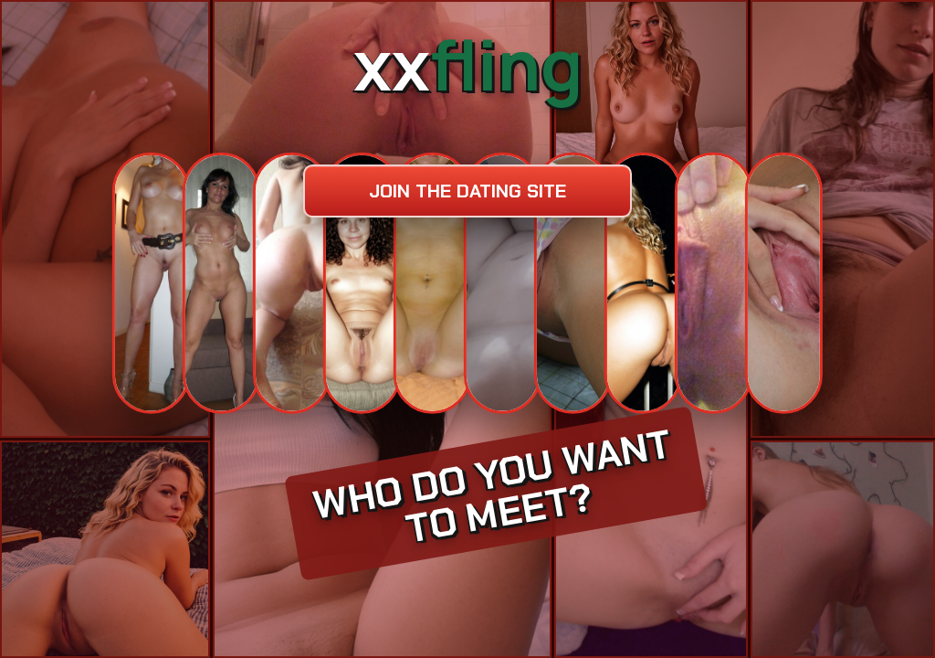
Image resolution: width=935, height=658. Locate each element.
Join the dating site (467, 191)
